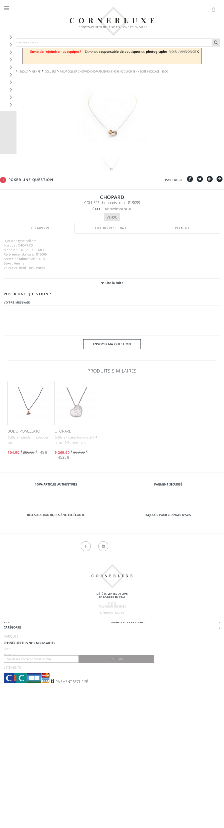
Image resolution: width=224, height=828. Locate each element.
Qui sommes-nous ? (19, 623)
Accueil (9, 71)
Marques (11, 706)
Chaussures (13, 712)
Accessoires (14, 744)
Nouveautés (14, 750)
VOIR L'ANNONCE (182, 51)
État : (97, 209)
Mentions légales (112, 613)
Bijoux (8, 731)
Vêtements (12, 738)
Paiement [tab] (182, 228)
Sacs (7, 719)
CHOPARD (63, 431)
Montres (11, 725)
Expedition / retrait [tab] (110, 228)
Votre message (17, 302)
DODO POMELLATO (24, 431)
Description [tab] (39, 228)
